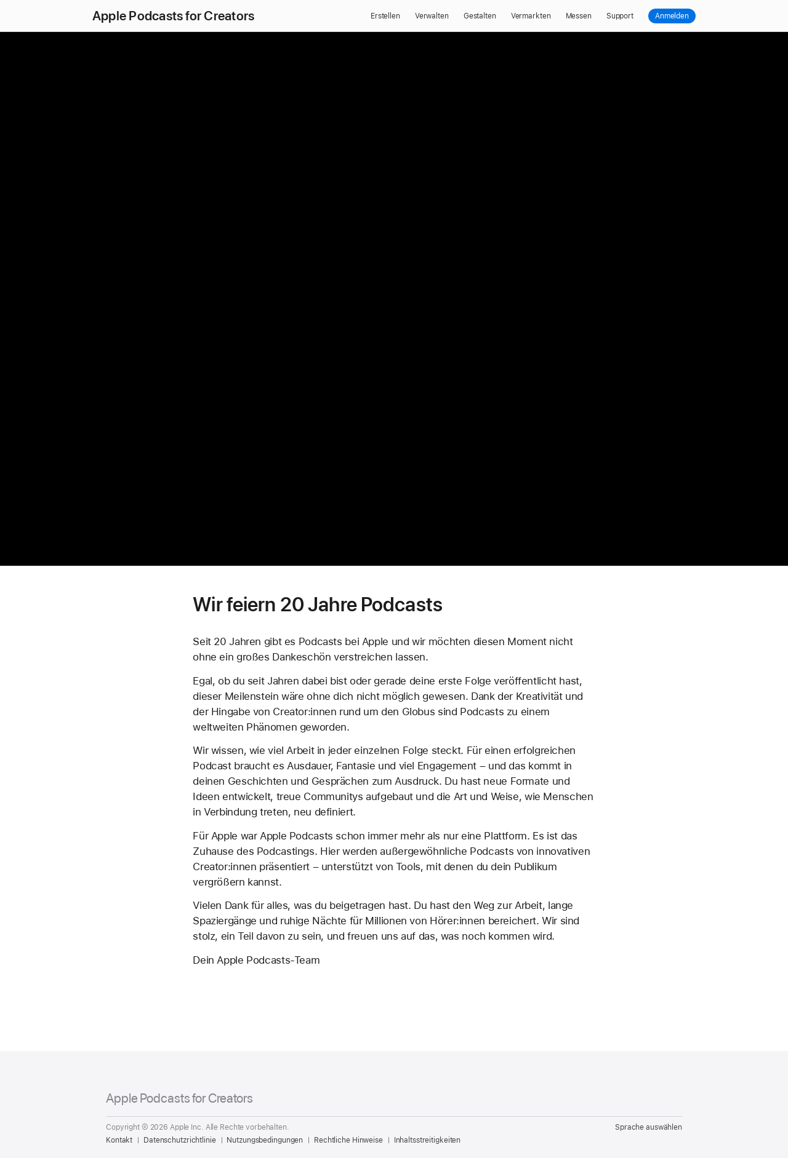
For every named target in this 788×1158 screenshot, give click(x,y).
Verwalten (432, 16)
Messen (579, 16)
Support (619, 16)
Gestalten (480, 16)
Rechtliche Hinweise (348, 1140)
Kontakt (119, 1140)
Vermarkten (531, 16)
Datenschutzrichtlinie (179, 1140)
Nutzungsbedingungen (265, 1140)
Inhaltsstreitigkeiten (427, 1140)
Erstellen (385, 16)
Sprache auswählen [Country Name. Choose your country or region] (648, 1127)
